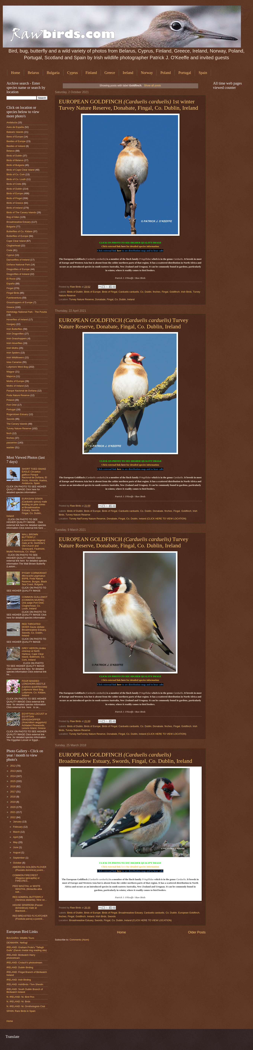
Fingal (165, 291)
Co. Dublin (145, 291)
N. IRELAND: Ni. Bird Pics (20, 996)
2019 (13, 801)
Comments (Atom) (79, 939)
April (15, 837)
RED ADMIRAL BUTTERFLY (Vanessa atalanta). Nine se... (29, 898)
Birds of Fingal (109, 291)
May (15, 842)
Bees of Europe (15, 136)
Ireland (128, 73)
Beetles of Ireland (16, 146)
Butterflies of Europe (17, 236)
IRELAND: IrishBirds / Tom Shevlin (25, 984)
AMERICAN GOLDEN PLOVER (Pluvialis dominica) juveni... (29, 868)
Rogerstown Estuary (17, 414)
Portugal (184, 73)
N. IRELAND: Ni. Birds (18, 1001)
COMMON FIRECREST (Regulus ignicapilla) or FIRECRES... (26, 878)
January (17, 821)
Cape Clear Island (16, 240)
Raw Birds (76, 286)
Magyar (11, 371)
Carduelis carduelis (129, 291)
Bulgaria (53, 73)
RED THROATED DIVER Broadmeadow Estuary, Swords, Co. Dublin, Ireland (34, 630)
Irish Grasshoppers (17, 338)
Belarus (33, 73)
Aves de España (15, 127)
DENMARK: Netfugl (17, 942)
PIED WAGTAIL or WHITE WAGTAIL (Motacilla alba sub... (27, 889)
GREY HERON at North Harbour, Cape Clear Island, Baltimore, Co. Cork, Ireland (34, 654)
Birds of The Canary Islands (21, 212)
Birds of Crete (14, 184)
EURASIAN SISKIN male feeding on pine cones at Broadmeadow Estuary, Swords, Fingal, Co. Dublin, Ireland (27, 507)
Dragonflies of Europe (18, 269)
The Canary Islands (17, 423)
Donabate (158, 511)
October (17, 862)
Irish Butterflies (14, 329)
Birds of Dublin (75, 291)
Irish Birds (186, 291)
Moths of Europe (15, 381)
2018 (13, 796)
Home (15, 73)
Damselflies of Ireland (18, 259)
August (17, 852)
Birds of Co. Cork (16, 174)
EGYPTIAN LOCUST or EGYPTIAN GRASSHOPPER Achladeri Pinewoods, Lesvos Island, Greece (34, 720)
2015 (13, 781)
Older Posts (197, 932)
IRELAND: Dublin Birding (20, 967)
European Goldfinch (188, 912)
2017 (13, 791)
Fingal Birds (13, 292)
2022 (13, 817)
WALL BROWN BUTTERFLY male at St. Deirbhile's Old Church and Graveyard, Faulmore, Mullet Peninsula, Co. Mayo (26, 543)
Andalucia (12, 122)
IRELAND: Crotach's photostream (24, 962)
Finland (91, 73)
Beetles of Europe (16, 141)
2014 (13, 776)
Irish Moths (12, 348)
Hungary (11, 324)
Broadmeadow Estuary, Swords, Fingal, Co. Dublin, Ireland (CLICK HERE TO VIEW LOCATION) (120, 920)
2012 (13, 765)
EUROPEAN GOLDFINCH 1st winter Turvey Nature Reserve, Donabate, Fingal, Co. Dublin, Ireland (128, 104)
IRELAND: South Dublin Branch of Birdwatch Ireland (25, 990)
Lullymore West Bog (17, 366)
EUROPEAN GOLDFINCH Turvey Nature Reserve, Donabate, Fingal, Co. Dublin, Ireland (123, 323)
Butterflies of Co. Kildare (19, 231)
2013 (13, 771)
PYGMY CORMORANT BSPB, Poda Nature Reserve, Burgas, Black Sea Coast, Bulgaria (34, 579)
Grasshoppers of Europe (20, 302)
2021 (13, 812)
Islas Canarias (14, 362)
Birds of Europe (92, 291)
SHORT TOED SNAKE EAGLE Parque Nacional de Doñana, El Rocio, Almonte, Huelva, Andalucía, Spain (34, 476)
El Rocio (11, 278)
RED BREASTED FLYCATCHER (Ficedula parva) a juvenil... (29, 917)
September (19, 857)
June (16, 847)
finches (156, 291)
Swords (112, 916)
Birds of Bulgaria (15, 165)
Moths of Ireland (15, 385)
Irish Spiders (13, 352)
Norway (147, 73)
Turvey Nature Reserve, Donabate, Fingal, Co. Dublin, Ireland (102, 299)
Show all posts (152, 85)
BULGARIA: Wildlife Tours (20, 938)
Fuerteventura (14, 297)
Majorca (11, 376)
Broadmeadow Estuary (130, 912)
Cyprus (72, 73)
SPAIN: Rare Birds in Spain (21, 1011)
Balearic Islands (15, 132)
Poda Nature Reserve (18, 395)
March (16, 831)
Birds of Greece (15, 203)
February (18, 826)
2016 (13, 786)
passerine (12, 442)
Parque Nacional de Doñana (22, 390)
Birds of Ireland (15, 207)
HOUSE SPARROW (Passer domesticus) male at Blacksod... (27, 908)
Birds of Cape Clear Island (20, 169)
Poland (165, 73)
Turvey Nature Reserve (77, 514)
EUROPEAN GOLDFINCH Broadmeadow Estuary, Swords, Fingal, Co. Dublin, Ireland (125, 757)
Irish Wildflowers (15, 357)
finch (9, 433)
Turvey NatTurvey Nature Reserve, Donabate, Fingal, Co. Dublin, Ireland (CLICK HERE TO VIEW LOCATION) (127, 518)
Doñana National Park (18, 264)
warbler (10, 447)
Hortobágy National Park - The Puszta (27, 311)
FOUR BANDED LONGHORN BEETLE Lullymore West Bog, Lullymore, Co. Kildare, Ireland (34, 688)
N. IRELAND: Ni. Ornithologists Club (26, 1006)
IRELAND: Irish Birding (19, 979)
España (11, 283)
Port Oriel (12, 404)
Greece (110, 73)
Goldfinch (174, 291)
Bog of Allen (13, 217)
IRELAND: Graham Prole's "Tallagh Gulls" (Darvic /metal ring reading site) (27, 948)
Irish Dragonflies (15, 333)
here (123, 246)
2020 (13, 807)
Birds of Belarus (15, 160)
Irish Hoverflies (14, 343)
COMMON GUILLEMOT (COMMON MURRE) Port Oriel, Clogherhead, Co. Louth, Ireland (34, 603)
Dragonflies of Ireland (18, 274)
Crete (9, 250)
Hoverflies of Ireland (17, 319)
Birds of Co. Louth (16, 179)
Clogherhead (13, 245)
